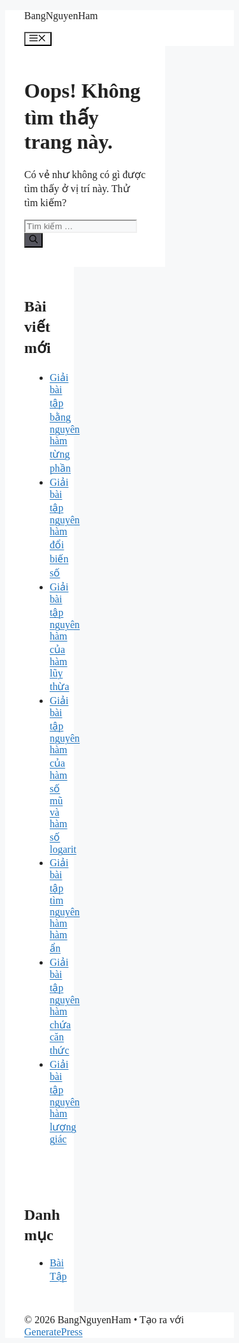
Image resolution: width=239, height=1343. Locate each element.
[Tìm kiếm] (33, 240)
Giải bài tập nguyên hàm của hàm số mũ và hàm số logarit (65, 775)
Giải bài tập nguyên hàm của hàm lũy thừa (65, 636)
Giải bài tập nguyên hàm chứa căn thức (65, 1006)
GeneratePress (53, 1331)
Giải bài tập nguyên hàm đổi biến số (65, 527)
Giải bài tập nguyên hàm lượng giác (65, 1101)
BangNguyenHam (61, 15)
